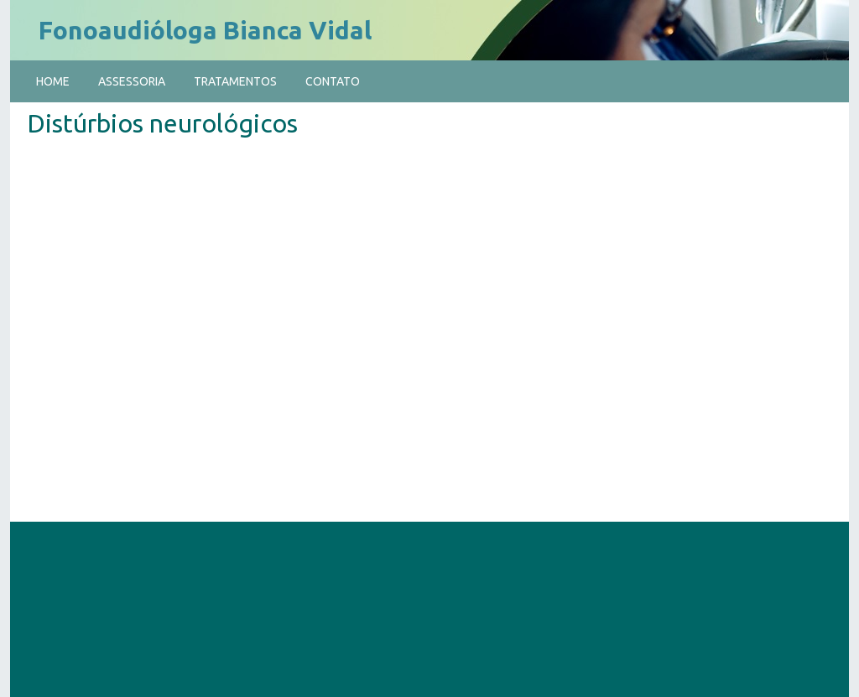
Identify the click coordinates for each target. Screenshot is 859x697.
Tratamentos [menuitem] (235, 81)
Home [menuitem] (53, 81)
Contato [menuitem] (332, 81)
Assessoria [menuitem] (131, 81)
